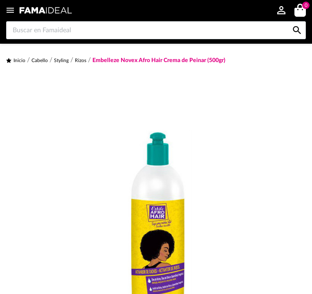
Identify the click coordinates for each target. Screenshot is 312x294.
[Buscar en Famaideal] (156, 30)
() (304, 6)
